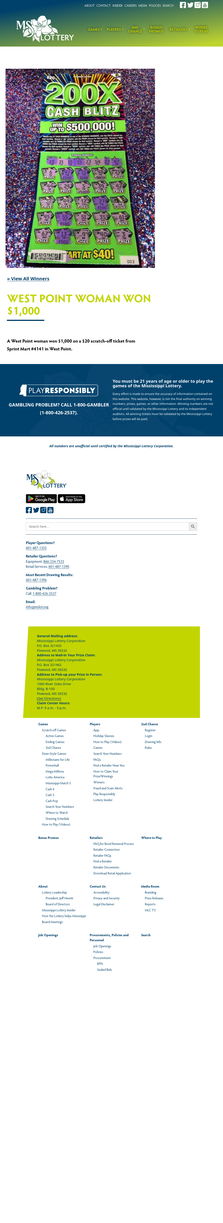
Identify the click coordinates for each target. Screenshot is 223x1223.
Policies (98, 951)
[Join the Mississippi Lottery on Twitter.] (190, 5)
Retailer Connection (106, 849)
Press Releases (154, 898)
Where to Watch (57, 812)
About (43, 886)
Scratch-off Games (54, 730)
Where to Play (201, 29)
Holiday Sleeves (103, 735)
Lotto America (55, 777)
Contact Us (98, 886)
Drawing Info (153, 741)
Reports (150, 904)
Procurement (102, 957)
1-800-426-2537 (44, 593)
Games (94, 29)
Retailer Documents (106, 867)
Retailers (178, 29)
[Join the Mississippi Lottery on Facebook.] (183, 5)
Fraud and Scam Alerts (107, 788)
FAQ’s (97, 759)
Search (146, 935)
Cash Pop (52, 800)
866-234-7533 (53, 561)
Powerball (52, 765)
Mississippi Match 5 (58, 783)
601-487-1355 (36, 547)
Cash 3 (50, 794)
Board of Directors (58, 904)
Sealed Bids (104, 969)
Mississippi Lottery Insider (59, 910)
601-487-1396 (36, 579)
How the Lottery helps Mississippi (64, 915)
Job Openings (48, 935)
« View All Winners (28, 278)
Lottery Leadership (54, 892)
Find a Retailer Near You (109, 765)
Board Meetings (52, 921)
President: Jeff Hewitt (59, 898)
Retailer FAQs (102, 855)
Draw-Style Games (54, 753)
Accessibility (101, 892)
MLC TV (150, 910)
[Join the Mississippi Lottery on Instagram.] (197, 5)
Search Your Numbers (60, 806)
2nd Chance (135, 29)
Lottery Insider (103, 799)
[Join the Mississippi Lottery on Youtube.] (205, 5)
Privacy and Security (106, 898)
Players (114, 29)
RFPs (100, 963)
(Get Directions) (49, 698)
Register (150, 730)
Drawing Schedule (57, 818)
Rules (148, 747)
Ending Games (55, 741)
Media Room (150, 886)
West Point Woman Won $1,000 (79, 304)
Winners (98, 782)
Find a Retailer (102, 861)
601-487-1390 (58, 566)
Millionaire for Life (58, 759)
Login (148, 735)
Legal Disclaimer (103, 904)
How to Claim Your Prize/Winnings (105, 774)
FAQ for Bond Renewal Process (113, 843)
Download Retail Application (112, 873)
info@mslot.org (37, 606)
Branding (150, 892)
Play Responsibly (104, 793)
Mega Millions (55, 771)
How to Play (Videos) (56, 824)
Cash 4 (50, 789)
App (96, 730)
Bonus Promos (156, 29)
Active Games (55, 735)
